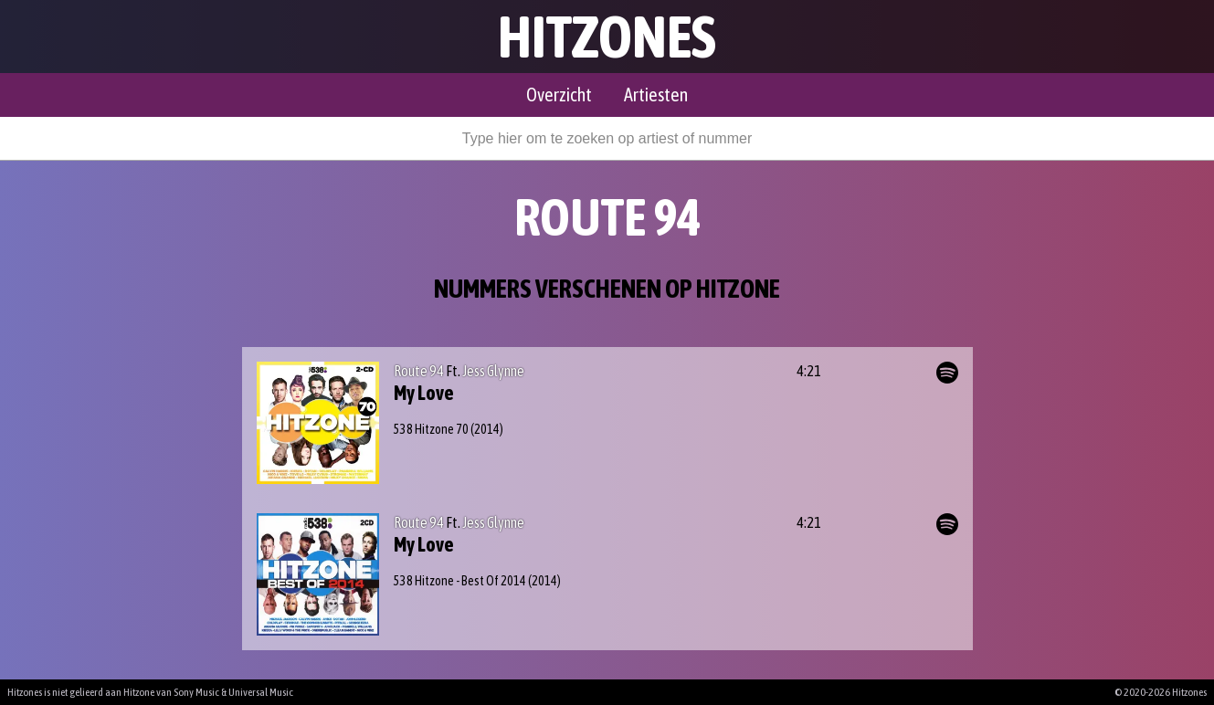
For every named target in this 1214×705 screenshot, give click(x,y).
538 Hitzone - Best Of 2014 (460, 580)
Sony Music (196, 692)
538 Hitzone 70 (431, 429)
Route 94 (419, 371)
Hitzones (607, 36)
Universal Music (260, 692)
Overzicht (559, 94)
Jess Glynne (493, 371)
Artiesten (656, 94)
